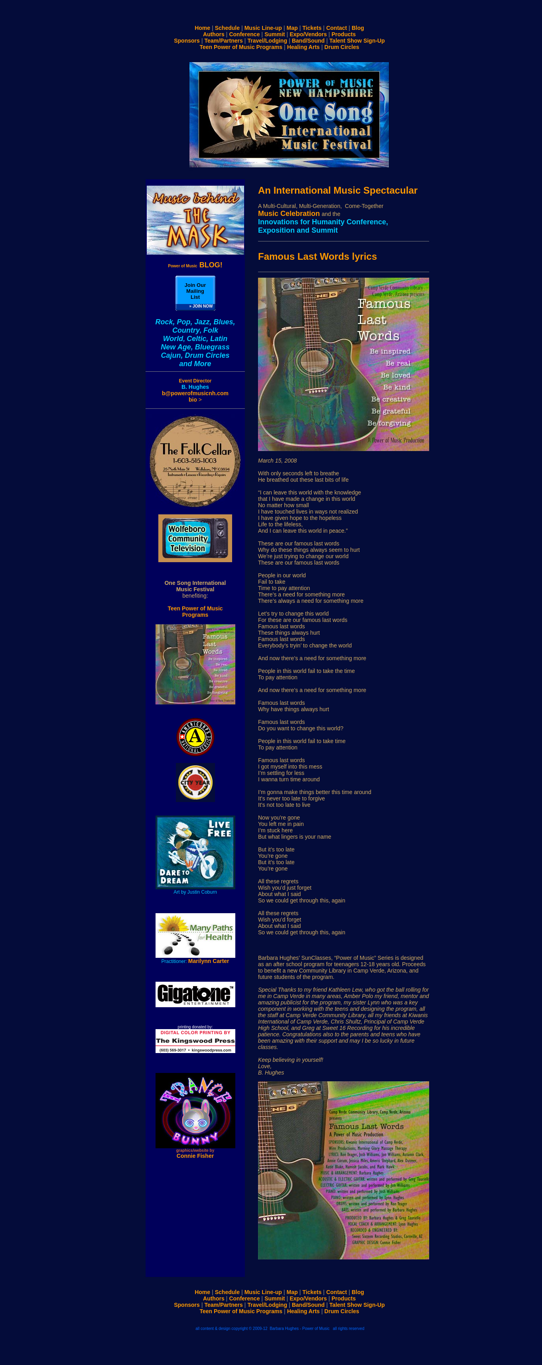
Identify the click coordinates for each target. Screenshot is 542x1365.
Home (202, 28)
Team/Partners (223, 40)
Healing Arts (305, 47)
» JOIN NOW (201, 306)
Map (291, 28)
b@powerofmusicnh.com (195, 393)
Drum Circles (341, 47)
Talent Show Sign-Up (357, 40)
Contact (336, 28)
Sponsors (187, 40)
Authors (214, 34)
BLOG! (195, 265)
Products (343, 34)
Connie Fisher (195, 1156)
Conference (244, 34)
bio (194, 399)
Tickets (311, 28)
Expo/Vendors (308, 34)
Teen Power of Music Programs (241, 47)
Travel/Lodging (267, 40)
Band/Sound (308, 40)
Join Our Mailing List (195, 291)
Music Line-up (264, 28)
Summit (274, 34)
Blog (358, 28)
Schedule (228, 28)
